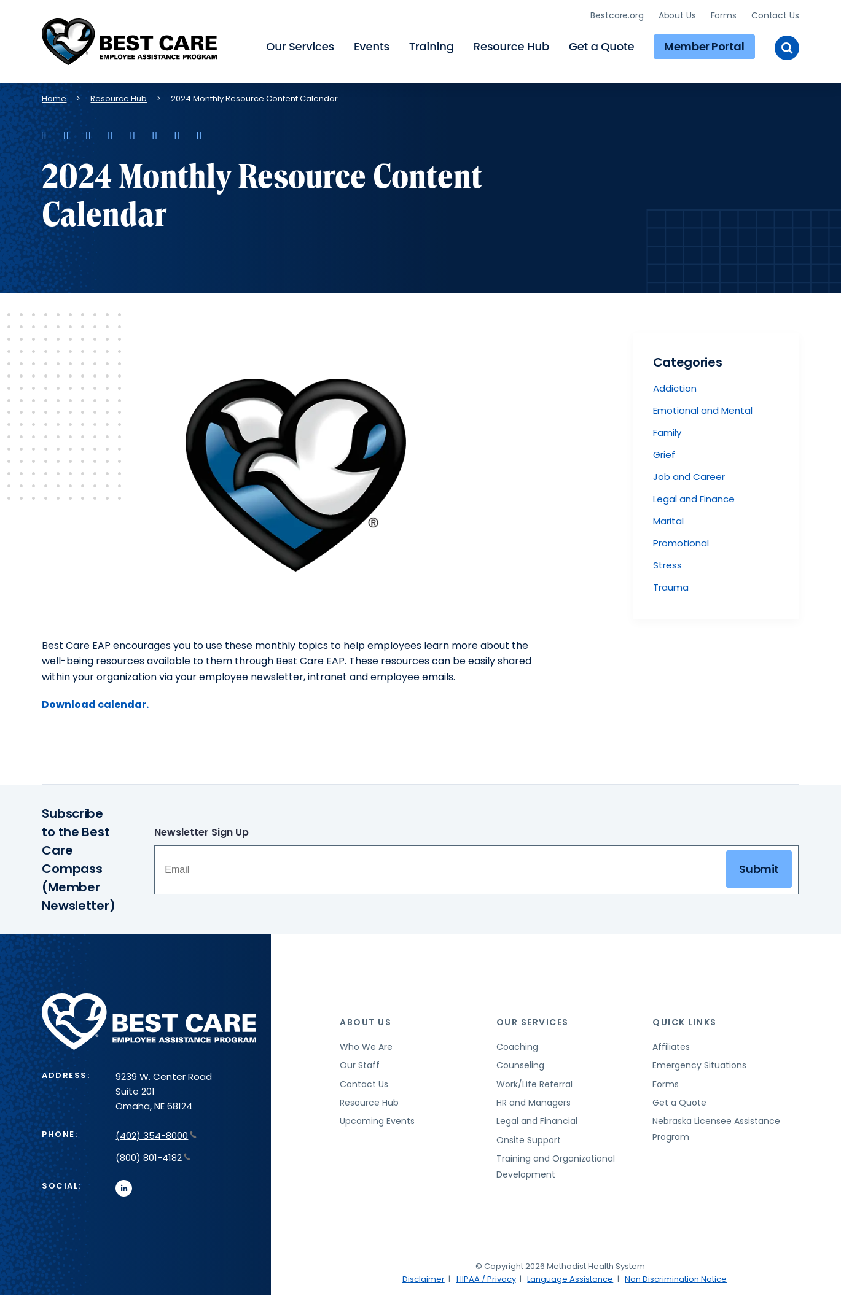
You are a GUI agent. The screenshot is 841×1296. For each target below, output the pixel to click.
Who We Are (366, 1047)
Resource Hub (511, 46)
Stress (667, 565)
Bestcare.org (616, 15)
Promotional (681, 543)
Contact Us (775, 15)
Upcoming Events (377, 1121)
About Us (677, 15)
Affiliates (671, 1047)
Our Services (300, 46)
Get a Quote (601, 46)
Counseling (520, 1065)
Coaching (517, 1047)
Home (54, 98)
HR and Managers (533, 1102)
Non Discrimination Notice (676, 1279)
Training (431, 46)
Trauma (671, 587)
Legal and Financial (536, 1121)
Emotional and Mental (703, 410)
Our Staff (360, 1065)
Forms (724, 15)
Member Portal (704, 46)
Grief (664, 454)
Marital (668, 520)
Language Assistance (570, 1279)
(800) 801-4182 (152, 1157)
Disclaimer (423, 1279)
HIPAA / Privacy (486, 1279)
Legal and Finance (694, 498)
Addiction (675, 388)
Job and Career (689, 476)
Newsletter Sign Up (201, 832)
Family (667, 432)
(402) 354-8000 (156, 1135)
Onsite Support (528, 1140)
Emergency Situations (699, 1065)
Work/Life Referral (534, 1084)
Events (371, 46)
